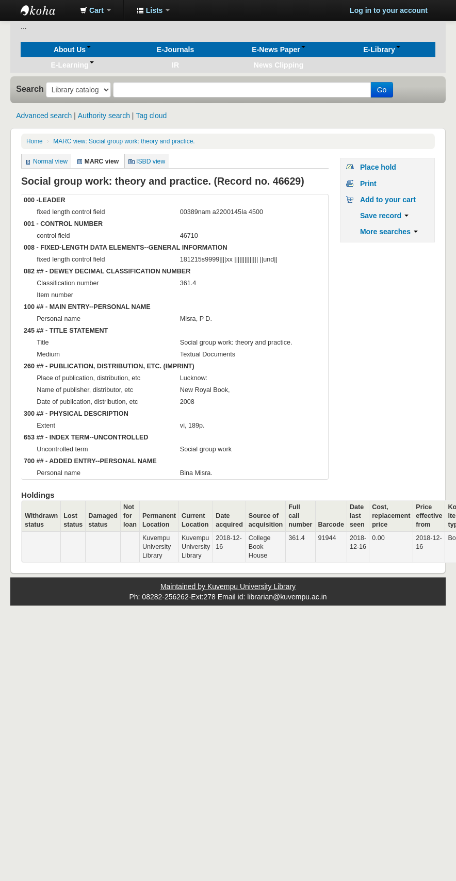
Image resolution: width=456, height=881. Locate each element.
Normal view (50, 161)
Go (382, 90)
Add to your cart (388, 199)
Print (368, 184)
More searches (389, 231)
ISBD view (150, 161)
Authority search (104, 115)
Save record (384, 215)
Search (30, 88)
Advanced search (44, 115)
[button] (95, 10)
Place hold (378, 167)
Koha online (46, 10)
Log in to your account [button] (389, 10)
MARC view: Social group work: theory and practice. (123, 141)
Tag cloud (151, 115)
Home (34, 141)
